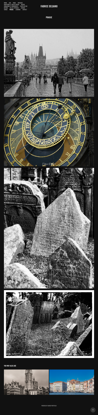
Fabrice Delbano (49, 6)
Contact (24, 10)
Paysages (20, 3)
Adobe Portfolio (52, 406)
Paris (14, 3)
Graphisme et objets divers (11, 4)
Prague (11, 10)
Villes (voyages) (14, 8)
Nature (6, 8)
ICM (10, 3)
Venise (5, 10)
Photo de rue (23, 6)
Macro (23, 4)
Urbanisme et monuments (11, 6)
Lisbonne (18, 10)
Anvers (23, 8)
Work (5, 3)
